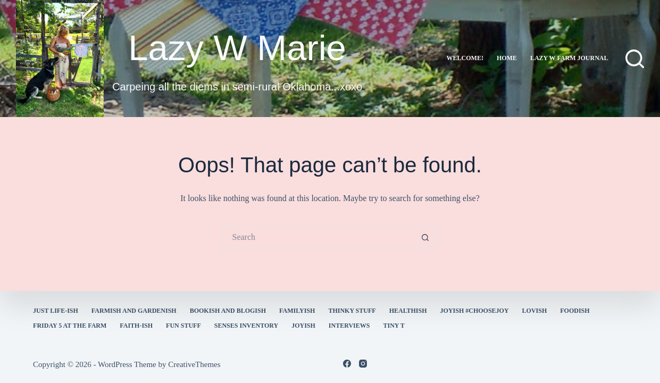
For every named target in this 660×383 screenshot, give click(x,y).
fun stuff (183, 325)
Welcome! (465, 58)
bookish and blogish (228, 310)
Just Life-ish (55, 310)
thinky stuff (351, 310)
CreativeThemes (194, 364)
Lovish (534, 310)
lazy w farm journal (569, 58)
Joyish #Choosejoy (474, 310)
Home (507, 58)
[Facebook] (347, 364)
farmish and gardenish (134, 310)
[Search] (634, 58)
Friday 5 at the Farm (69, 325)
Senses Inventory (246, 325)
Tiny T (393, 325)
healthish (408, 310)
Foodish (574, 310)
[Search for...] (319, 237)
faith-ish (136, 325)
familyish (297, 310)
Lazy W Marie (237, 48)
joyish (303, 325)
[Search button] (425, 237)
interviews (349, 325)
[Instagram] (363, 364)
